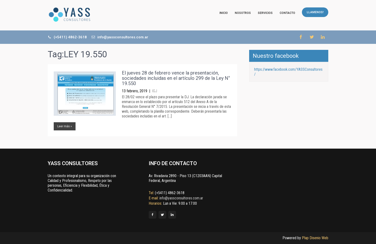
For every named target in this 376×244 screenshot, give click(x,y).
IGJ (154, 91)
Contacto (287, 13)
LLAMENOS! (315, 12)
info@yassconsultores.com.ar (119, 37)
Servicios (265, 13)
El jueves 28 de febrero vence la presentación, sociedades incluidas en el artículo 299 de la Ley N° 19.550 (176, 78)
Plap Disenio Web (315, 238)
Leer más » (64, 126)
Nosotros (243, 13)
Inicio (223, 13)
